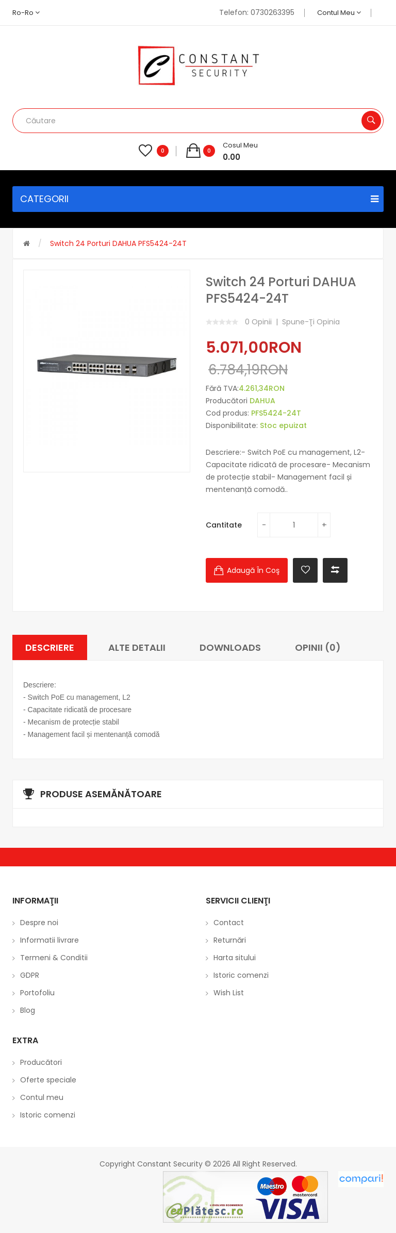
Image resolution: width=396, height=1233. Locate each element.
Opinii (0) (318, 647)
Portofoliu (37, 993)
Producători (41, 1062)
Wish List (228, 993)
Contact (228, 922)
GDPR (29, 975)
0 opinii (258, 322)
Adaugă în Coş (253, 570)
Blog (27, 1010)
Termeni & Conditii (54, 957)
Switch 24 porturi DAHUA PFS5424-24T (118, 243)
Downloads (230, 647)
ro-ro (26, 13)
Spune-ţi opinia (311, 322)
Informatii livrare (49, 940)
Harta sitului (234, 957)
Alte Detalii (137, 647)
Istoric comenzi (241, 975)
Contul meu (339, 13)
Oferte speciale (48, 1080)
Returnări (229, 940)
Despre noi (39, 922)
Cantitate (224, 525)
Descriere (49, 647)
